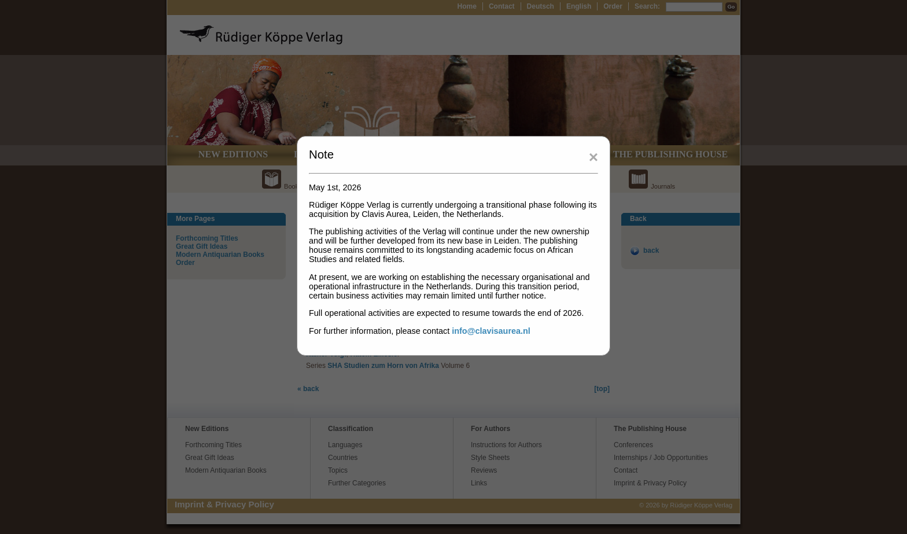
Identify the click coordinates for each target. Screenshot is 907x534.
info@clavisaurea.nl (491, 331)
